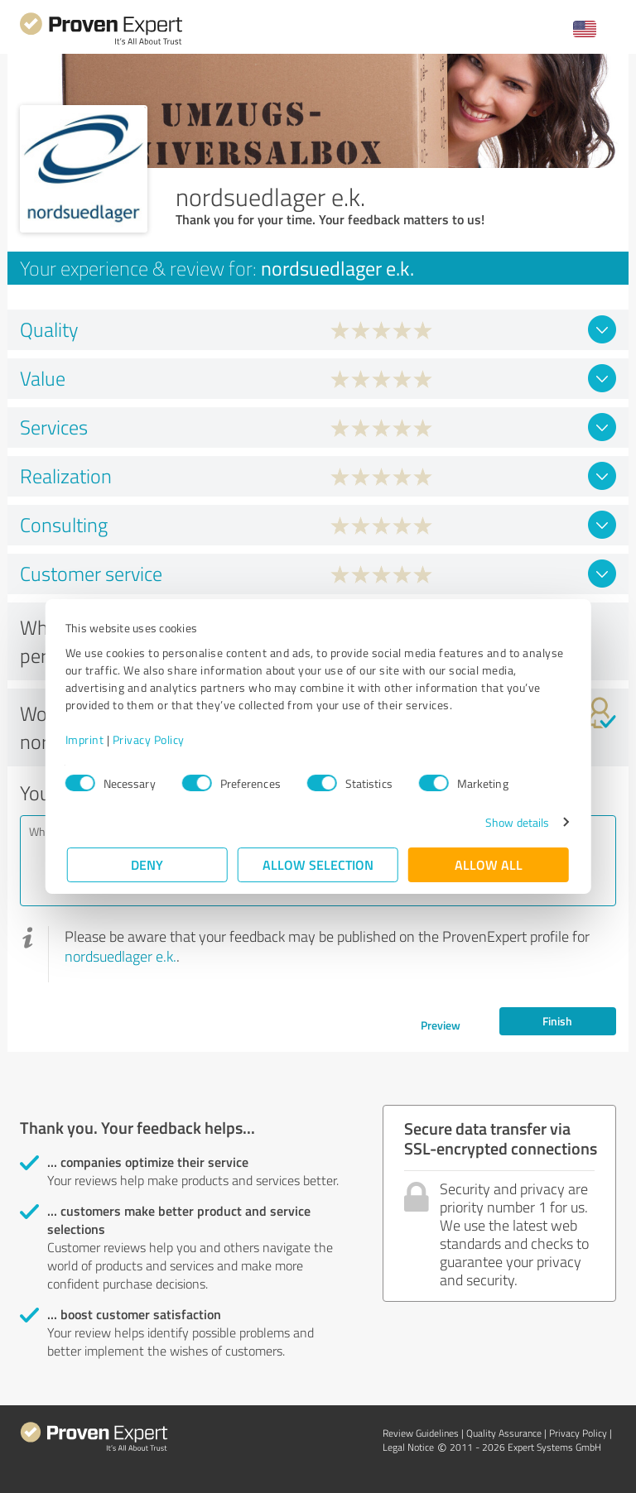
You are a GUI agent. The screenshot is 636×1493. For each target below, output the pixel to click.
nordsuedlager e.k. (120, 956)
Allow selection (318, 864)
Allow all (489, 864)
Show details (515, 822)
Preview (440, 1025)
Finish (557, 1021)
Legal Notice (408, 1447)
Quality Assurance (504, 1433)
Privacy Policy (150, 739)
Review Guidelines (421, 1433)
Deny (148, 864)
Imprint (86, 739)
